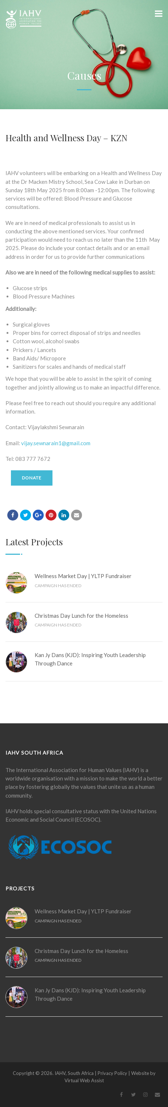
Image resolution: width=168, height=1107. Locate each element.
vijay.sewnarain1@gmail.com (55, 443)
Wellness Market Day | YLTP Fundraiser (83, 576)
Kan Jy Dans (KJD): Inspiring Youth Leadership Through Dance (90, 659)
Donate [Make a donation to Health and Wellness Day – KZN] (32, 478)
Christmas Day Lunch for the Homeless (81, 615)
